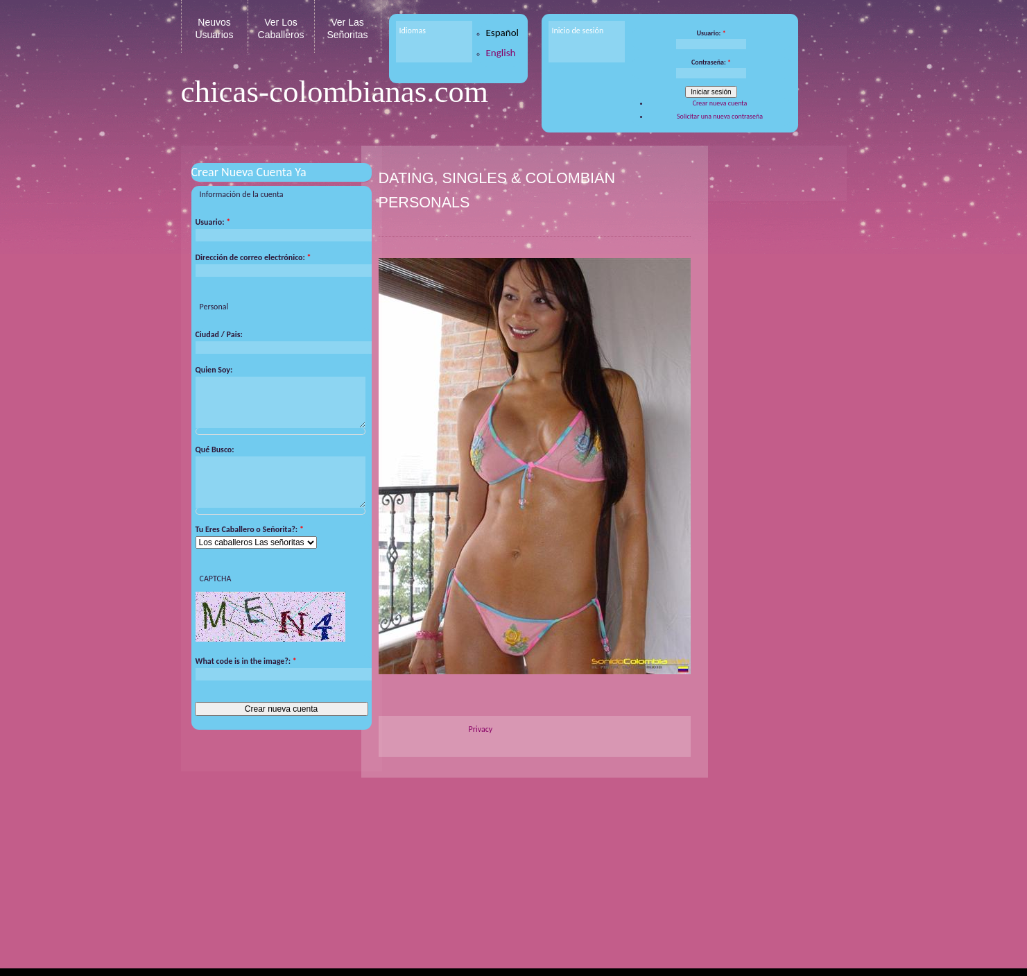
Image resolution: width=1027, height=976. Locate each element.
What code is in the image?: (246, 675)
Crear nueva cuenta (720, 103)
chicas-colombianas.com (335, 91)
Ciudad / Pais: (219, 334)
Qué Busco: (215, 456)
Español (502, 32)
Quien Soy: (214, 370)
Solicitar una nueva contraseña (720, 116)
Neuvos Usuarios (214, 28)
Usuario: (710, 32)
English (501, 52)
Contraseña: (711, 62)
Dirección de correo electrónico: (253, 257)
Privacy (481, 729)
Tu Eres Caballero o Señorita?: (250, 543)
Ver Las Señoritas (347, 28)
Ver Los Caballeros (281, 28)
